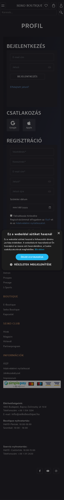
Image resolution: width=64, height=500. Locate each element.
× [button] (58, 233)
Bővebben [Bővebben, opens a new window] (39, 249)
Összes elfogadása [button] (32, 257)
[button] (32, 264)
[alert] (32, 250)
